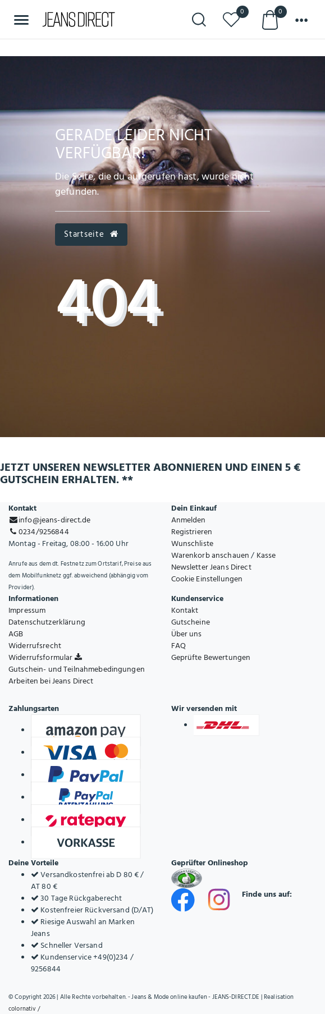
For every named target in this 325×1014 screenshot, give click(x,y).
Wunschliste (192, 543)
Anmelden (188, 519)
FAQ (178, 645)
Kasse (266, 555)
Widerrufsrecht (34, 645)
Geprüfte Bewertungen (211, 657)
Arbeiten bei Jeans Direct (51, 681)
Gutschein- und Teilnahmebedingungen (76, 669)
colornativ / (24, 1009)
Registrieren (192, 531)
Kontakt (185, 610)
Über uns (186, 633)
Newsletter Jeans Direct (211, 567)
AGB (15, 633)
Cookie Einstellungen (207, 578)
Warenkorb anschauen (210, 555)
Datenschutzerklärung (46, 622)
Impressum (26, 610)
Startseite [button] (91, 234)
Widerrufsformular (45, 657)
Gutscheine (190, 622)
